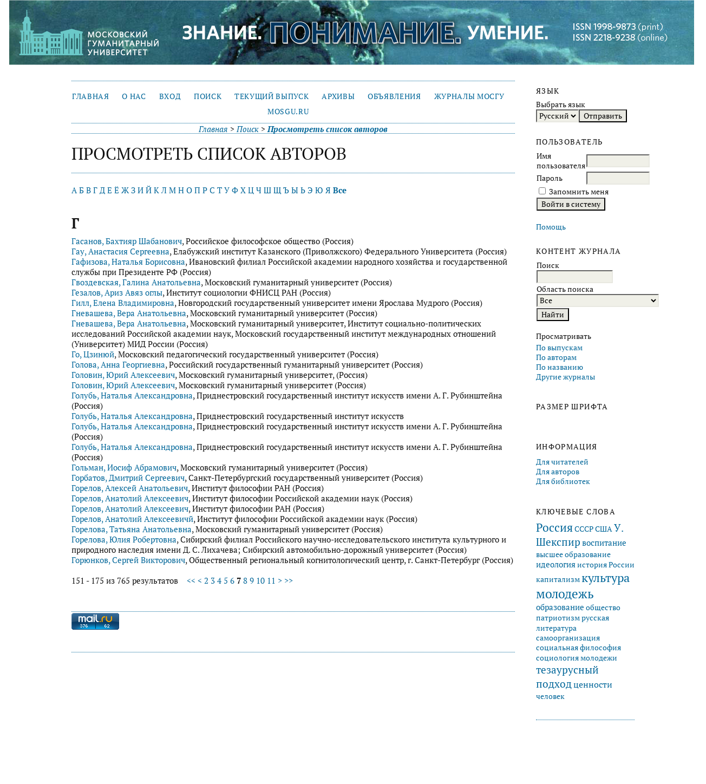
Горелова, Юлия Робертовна (123, 539)
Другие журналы (565, 377)
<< (191, 581)
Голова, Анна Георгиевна (118, 365)
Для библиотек (563, 481)
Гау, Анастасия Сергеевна (120, 251)
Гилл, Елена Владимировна (122, 303)
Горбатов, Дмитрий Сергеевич (128, 478)
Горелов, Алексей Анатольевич (129, 488)
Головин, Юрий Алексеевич (123, 375)
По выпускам (559, 347)
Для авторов (557, 471)
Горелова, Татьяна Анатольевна (131, 529)
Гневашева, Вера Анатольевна (128, 313)
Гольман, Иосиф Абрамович (123, 467)
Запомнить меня (579, 192)
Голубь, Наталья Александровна (132, 395)
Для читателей (562, 462)
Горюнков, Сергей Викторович (128, 560)
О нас (134, 96)
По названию (559, 367)
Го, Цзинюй (92, 354)
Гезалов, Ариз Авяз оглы (116, 293)
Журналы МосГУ (469, 96)
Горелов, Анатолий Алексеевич (129, 498)
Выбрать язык (560, 104)
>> (288, 581)
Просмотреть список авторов (327, 129)
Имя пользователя (561, 161)
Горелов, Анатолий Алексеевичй (132, 519)
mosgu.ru (288, 111)
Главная (90, 96)
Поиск (207, 96)
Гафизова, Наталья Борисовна (128, 262)
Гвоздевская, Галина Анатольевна (136, 282)
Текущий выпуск (271, 96)
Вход (170, 96)
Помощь (551, 227)
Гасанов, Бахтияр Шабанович (126, 241)
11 (271, 581)
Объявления (394, 96)
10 (260, 581)
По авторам (556, 357)
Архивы (338, 96)
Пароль (550, 178)
